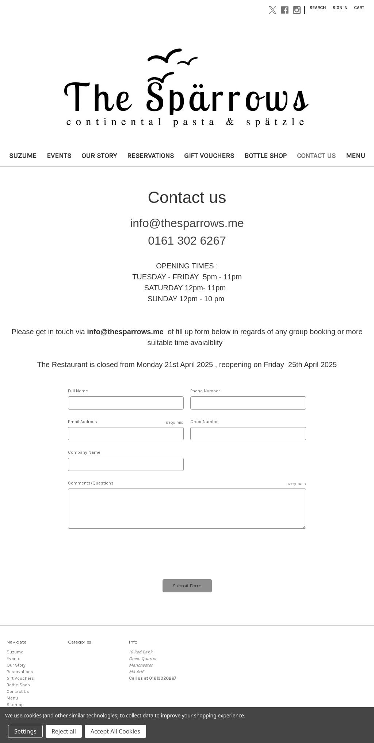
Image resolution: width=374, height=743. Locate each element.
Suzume (23, 156)
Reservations (150, 156)
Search (317, 7)
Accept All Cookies (115, 731)
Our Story (99, 156)
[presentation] (123, 552)
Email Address (126, 422)
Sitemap (15, 704)
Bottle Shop (265, 156)
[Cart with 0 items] (359, 7)
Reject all (63, 731)
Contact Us (316, 156)
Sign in (339, 7)
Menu (355, 156)
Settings (25, 731)
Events (59, 156)
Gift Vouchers (209, 156)
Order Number (204, 421)
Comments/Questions (187, 483)
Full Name (78, 390)
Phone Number (205, 390)
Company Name (84, 452)
